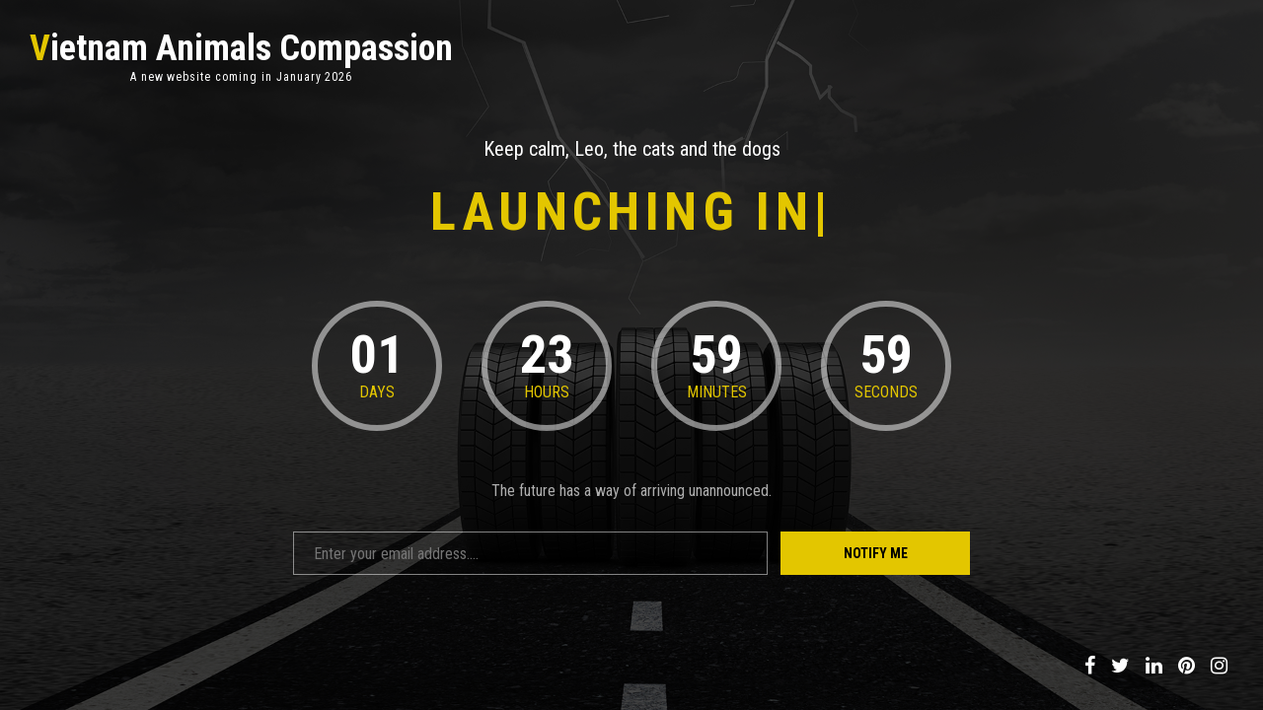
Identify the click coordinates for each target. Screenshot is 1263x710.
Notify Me (876, 553)
